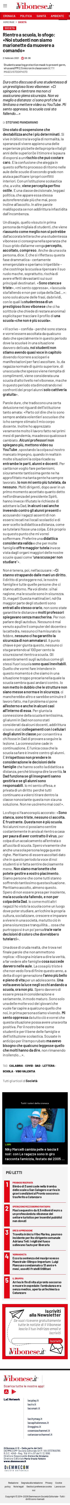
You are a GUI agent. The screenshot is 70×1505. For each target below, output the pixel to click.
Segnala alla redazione (32, 1482)
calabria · (16, 1065)
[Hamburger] (5, 6)
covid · (29, 1065)
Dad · (38, 1065)
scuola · (9, 1071)
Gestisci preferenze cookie (39, 1486)
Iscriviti (55, 1341)
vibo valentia (25, 1071)
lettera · (49, 1065)
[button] (63, 24)
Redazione (13, 1482)
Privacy (48, 1482)
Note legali (18, 1486)
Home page (8, 22)
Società (22, 22)
